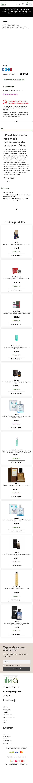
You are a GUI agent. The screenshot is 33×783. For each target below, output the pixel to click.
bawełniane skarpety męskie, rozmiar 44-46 (16, 244)
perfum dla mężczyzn (20, 198)
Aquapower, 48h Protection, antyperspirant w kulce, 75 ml (16, 348)
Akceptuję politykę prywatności (12, 665)
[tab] (16, 129)
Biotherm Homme (16, 346)
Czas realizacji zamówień (9, 717)
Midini (16, 242)
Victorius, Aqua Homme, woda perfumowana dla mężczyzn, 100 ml (16, 417)
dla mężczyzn (8, 198)
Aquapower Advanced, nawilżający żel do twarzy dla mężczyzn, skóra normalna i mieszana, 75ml (16, 451)
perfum (13, 198)
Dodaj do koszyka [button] (16, 255)
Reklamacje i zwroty (7, 714)
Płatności (5, 712)
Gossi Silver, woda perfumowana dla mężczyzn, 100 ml (16, 554)
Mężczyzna (16, 9)
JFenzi (5, 21)
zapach (14, 200)
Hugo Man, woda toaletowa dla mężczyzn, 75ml (16, 313)
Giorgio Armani (16, 277)
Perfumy (15, 194)
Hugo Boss (16, 311)
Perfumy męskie (11, 196)
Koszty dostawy (6, 709)
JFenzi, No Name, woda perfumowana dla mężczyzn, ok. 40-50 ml (16, 623)
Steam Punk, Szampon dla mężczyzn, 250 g (16, 589)
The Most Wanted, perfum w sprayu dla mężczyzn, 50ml (16, 382)
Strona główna (8, 9)
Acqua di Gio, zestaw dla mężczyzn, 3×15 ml (16, 278)
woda (27, 198)
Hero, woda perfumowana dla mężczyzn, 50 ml (16, 485)
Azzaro (16, 380)
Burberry (16, 483)
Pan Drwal (16, 587)
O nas (4, 722)
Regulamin (5, 707)
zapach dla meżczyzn (21, 200)
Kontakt (5, 720)
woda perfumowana (7, 200)
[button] (30, 4)
